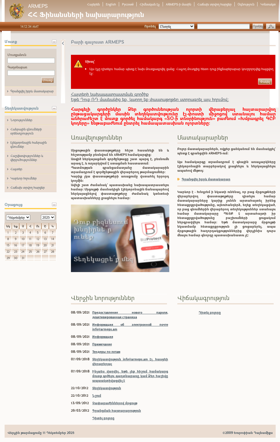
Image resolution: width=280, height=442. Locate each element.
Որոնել (150, 26)
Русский (128, 4)
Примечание (102, 344)
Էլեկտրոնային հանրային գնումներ (28, 144)
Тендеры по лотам (106, 351)
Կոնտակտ (268, 4)
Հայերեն (93, 4)
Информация (102, 336)
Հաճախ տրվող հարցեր (214, 4)
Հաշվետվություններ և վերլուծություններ (26, 157)
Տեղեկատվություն (106, 388)
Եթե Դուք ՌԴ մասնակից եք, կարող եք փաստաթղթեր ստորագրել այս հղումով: (150, 99)
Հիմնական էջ (150, 4)
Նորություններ (21, 120)
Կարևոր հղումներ (23, 178)
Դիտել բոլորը (103, 418)
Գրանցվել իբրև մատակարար (32, 91)
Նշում (96, 395)
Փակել (265, 81)
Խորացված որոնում (271, 26)
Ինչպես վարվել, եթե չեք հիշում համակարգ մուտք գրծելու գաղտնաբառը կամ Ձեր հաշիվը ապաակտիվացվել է (130, 376)
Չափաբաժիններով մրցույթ (114, 403)
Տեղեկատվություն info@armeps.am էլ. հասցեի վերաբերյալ (130, 361)
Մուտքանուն (16, 55)
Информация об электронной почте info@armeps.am (130, 326)
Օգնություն (246, 4)
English (111, 4)
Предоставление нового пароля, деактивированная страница (130, 314)
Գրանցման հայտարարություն (116, 410)
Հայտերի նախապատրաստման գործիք (110, 94)
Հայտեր (16, 169)
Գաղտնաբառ (17, 67)
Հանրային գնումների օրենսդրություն (26, 131)
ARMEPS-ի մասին (178, 4)
